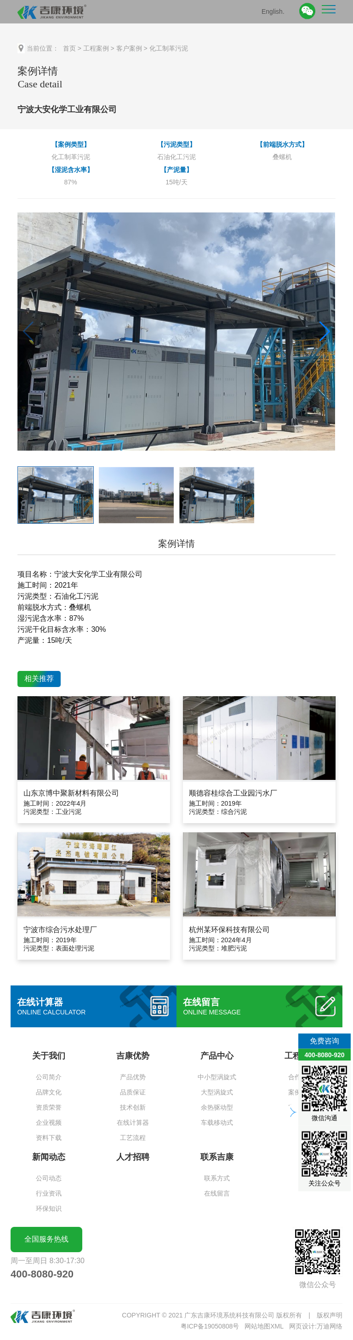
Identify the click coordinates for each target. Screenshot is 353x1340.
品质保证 (133, 1092)
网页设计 (302, 1326)
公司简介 (49, 1077)
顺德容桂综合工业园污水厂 (233, 793)
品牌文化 (49, 1092)
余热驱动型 (217, 1107)
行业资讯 (49, 1193)
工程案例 (96, 48)
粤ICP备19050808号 (210, 1326)
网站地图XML (264, 1326)
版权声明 (329, 1315)
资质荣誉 (49, 1107)
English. (273, 11)
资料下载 (49, 1137)
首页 (69, 48)
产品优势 (133, 1077)
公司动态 (49, 1178)
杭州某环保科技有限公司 (229, 929)
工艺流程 (133, 1137)
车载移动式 (217, 1122)
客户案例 (129, 48)
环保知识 (49, 1208)
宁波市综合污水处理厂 (60, 929)
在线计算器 (133, 1122)
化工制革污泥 (168, 48)
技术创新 (133, 1107)
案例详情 (176, 543)
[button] (325, 331)
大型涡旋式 (217, 1092)
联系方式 (217, 1178)
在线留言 (217, 1193)
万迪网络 (329, 1326)
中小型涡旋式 (217, 1077)
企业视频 (49, 1122)
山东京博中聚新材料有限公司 (71, 793)
